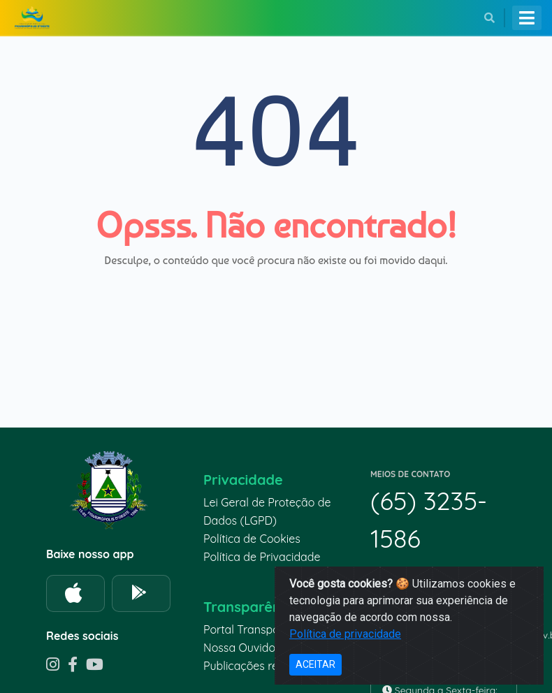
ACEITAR (315, 664)
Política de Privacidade (262, 557)
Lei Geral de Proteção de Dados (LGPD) (267, 511)
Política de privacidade (345, 634)
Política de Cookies (251, 539)
